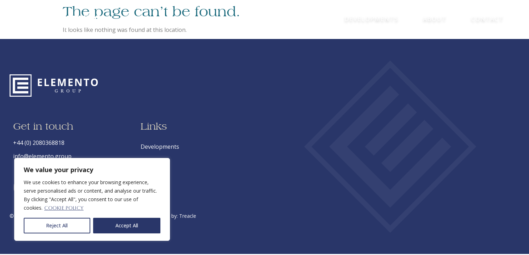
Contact (487, 19)
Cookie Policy (64, 208)
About (434, 19)
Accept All (126, 225)
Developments (371, 19)
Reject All (57, 225)
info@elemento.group (42, 156)
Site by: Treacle (178, 215)
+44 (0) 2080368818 (38, 143)
